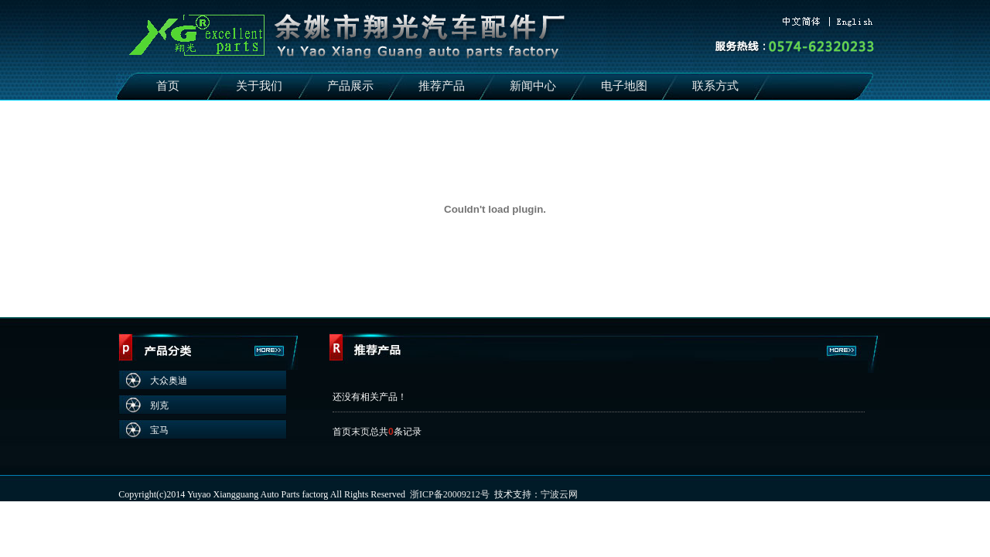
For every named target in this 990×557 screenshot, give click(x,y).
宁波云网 (559, 494)
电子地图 (624, 86)
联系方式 (715, 86)
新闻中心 (533, 86)
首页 (167, 86)
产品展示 (350, 86)
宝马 (159, 430)
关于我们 (259, 86)
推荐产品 (441, 86)
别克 (159, 405)
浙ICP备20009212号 (450, 494)
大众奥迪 (168, 380)
